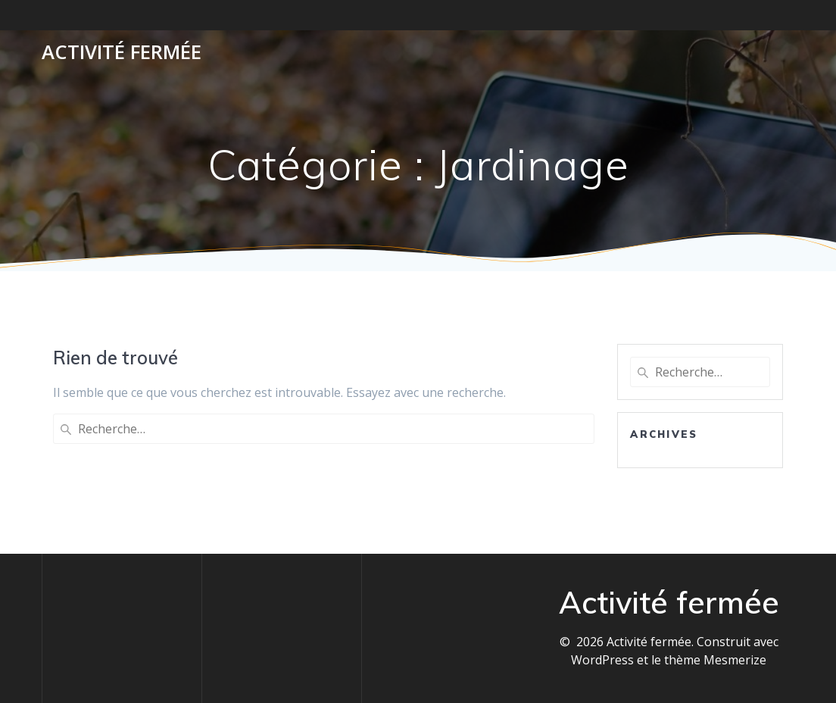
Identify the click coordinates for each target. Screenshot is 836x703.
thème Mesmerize (715, 659)
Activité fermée (121, 52)
